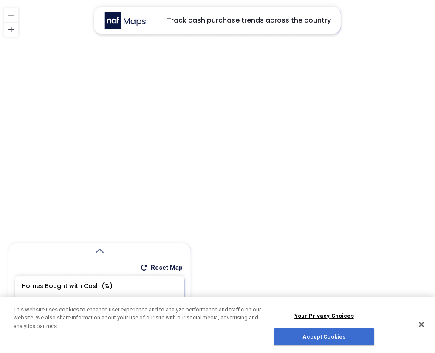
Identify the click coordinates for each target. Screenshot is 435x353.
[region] (217, 176)
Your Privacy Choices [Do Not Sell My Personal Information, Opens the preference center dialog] (324, 318)
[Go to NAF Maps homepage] (125, 20)
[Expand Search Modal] (100, 251)
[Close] (421, 326)
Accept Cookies (323, 339)
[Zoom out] (11, 15)
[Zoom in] (11, 30)
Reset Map (161, 267)
